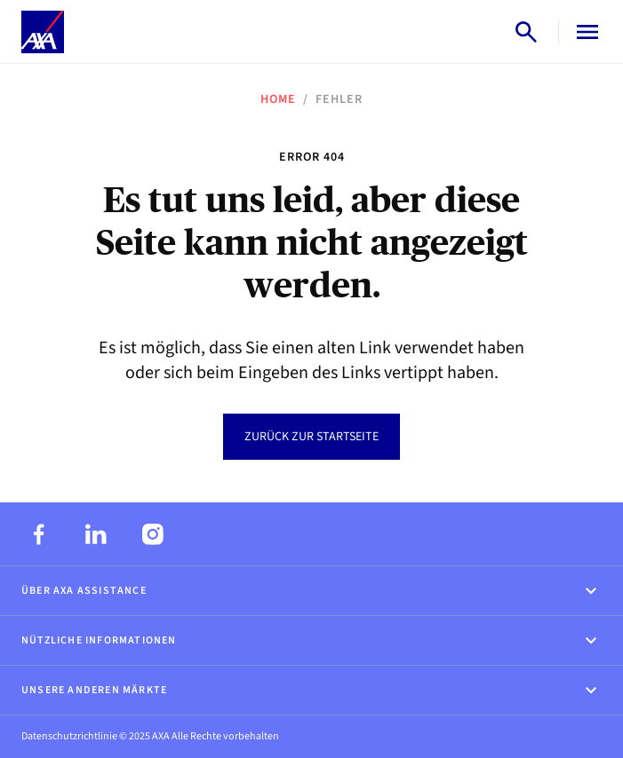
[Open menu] (584, 32)
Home (278, 99)
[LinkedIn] (96, 534)
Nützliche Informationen (311, 640)
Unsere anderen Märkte (311, 690)
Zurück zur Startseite (311, 437)
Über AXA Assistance (311, 591)
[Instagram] (153, 534)
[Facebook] (39, 534)
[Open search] (526, 32)
